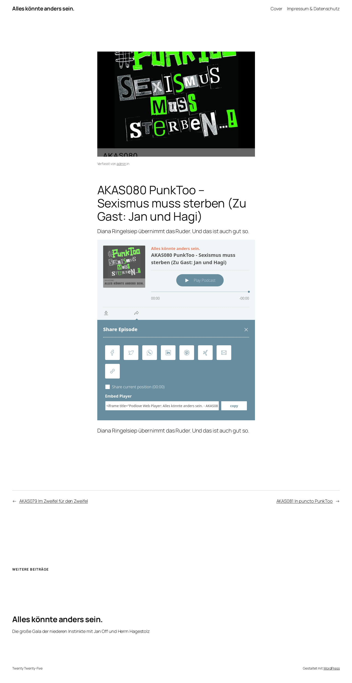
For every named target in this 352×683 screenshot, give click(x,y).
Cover (277, 8)
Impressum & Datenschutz (313, 8)
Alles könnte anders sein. (43, 8)
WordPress (331, 668)
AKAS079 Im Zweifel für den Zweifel (53, 501)
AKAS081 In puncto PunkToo (304, 501)
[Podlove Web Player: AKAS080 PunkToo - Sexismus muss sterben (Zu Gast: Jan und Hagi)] (176, 330)
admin (121, 163)
